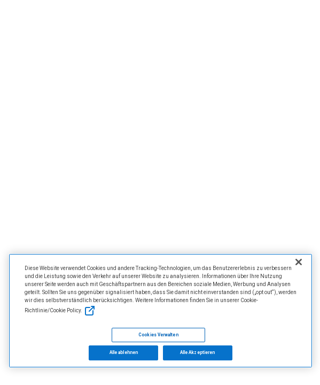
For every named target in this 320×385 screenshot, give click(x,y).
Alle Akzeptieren (197, 352)
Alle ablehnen (124, 352)
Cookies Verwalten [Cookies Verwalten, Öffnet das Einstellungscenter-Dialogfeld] (158, 334)
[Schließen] (298, 262)
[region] (161, 310)
